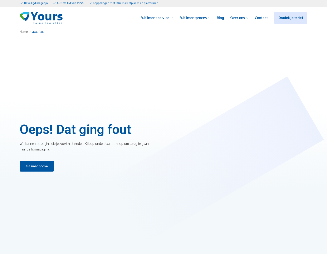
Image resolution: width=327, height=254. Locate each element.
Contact (261, 18)
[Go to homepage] (41, 18)
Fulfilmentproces (193, 18)
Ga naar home (37, 166)
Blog (220, 18)
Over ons (237, 18)
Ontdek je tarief (291, 18)
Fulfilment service (154, 18)
